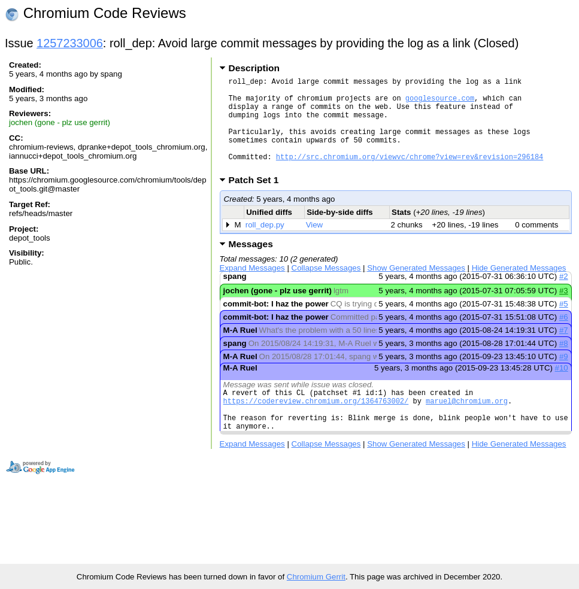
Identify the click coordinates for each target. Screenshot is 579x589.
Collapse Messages (326, 287)
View (314, 244)
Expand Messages (252, 287)
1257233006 (70, 43)
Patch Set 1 (258, 200)
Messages (251, 264)
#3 (563, 310)
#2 (563, 296)
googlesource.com (439, 103)
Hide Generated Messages (519, 287)
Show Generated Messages (416, 287)
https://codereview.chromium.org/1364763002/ (316, 424)
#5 (563, 323)
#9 (563, 376)
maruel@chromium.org (467, 424)
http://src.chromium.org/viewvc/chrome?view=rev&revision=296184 (409, 174)
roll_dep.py (264, 244)
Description (254, 68)
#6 (563, 336)
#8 (563, 363)
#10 (561, 387)
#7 (563, 349)
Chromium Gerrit (316, 576)
